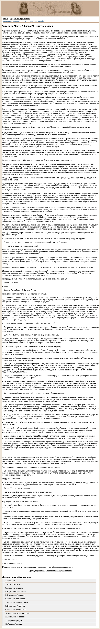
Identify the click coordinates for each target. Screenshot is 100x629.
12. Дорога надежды (13, 620)
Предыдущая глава (36, 571)
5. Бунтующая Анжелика (15, 595)
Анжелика (7, 21)
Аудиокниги (15, 18)
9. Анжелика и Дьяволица (15, 610)
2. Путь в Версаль (12, 584)
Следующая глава (64, 571)
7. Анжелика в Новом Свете (16, 602)
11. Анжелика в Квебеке (15, 617)
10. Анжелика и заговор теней (17, 613)
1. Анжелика (10, 581)
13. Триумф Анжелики (14, 624)
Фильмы (26, 18)
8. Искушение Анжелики (15, 606)
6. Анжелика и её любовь (15, 599)
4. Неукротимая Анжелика (15, 592)
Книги (5, 18)
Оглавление (51, 571)
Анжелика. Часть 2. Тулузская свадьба (28, 21)
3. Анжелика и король (14, 588)
